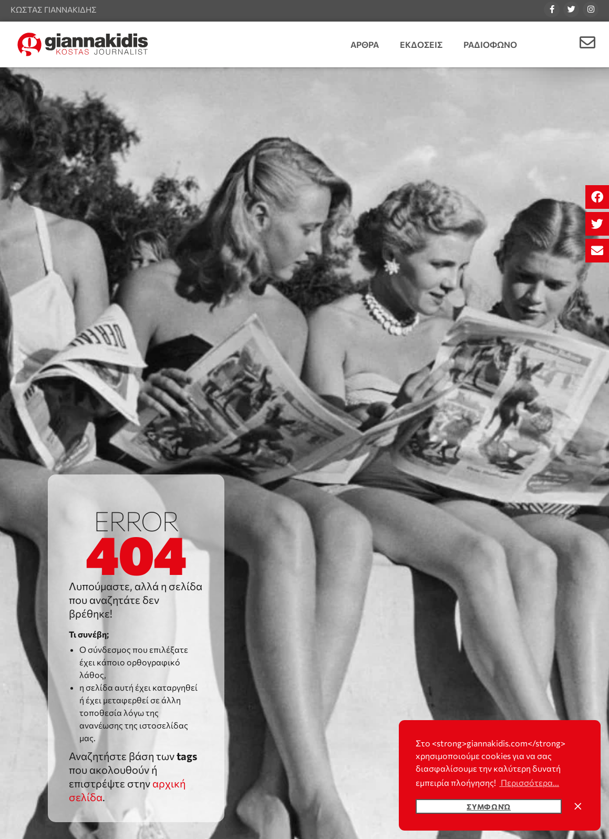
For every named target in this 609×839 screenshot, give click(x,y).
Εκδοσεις (421, 44)
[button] (597, 197)
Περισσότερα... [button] (529, 782)
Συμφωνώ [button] (489, 806)
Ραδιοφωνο (490, 44)
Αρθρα (364, 44)
